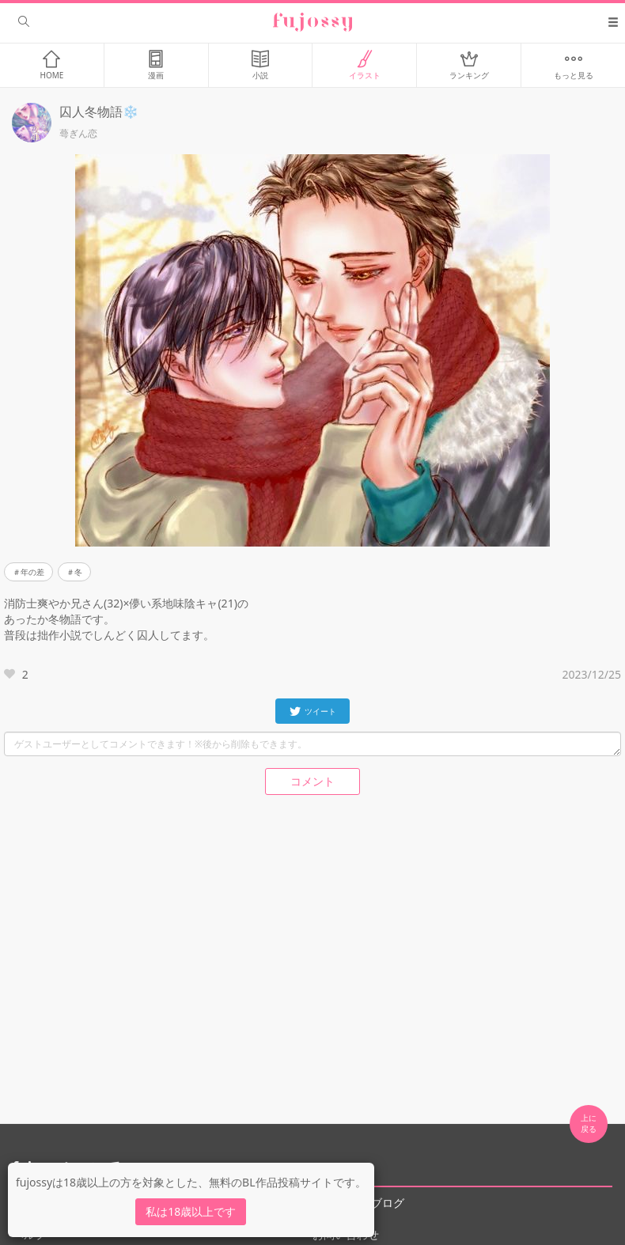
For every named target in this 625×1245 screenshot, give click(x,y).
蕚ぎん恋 (78, 133)
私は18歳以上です (191, 1211)
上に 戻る (589, 1123)
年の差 (32, 571)
